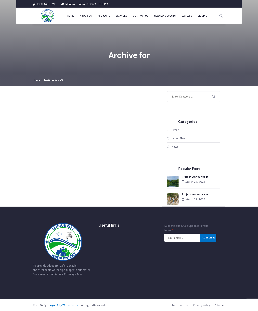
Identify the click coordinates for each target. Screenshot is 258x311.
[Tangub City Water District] (43, 15)
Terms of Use (180, 305)
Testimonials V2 (53, 80)
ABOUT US (86, 15)
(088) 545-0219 (46, 4)
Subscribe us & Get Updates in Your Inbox (186, 228)
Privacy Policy (201, 305)
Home (36, 80)
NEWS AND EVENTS (165, 15)
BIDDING (202, 15)
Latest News (179, 138)
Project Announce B (195, 177)
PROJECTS (104, 15)
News (175, 147)
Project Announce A (195, 194)
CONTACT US (140, 15)
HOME (70, 15)
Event (175, 130)
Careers (186, 15)
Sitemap (220, 305)
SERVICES (121, 15)
